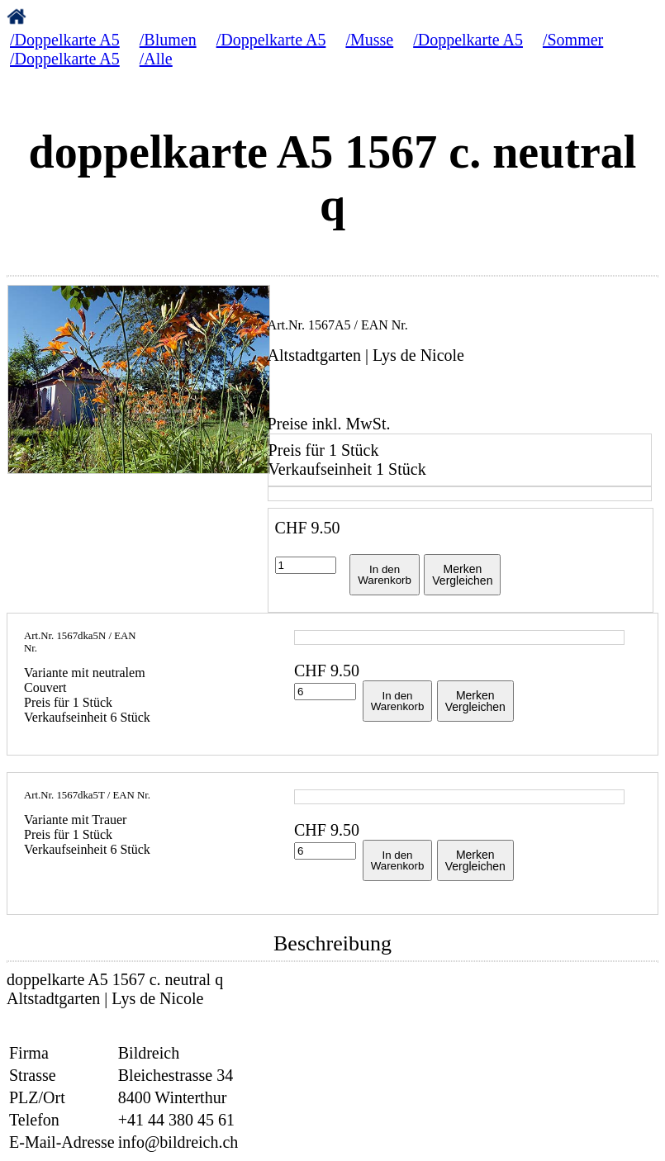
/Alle (156, 59)
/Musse (369, 40)
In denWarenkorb (384, 574)
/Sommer (573, 40)
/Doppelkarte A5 (65, 40)
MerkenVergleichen (462, 574)
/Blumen (168, 40)
